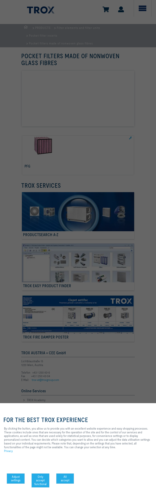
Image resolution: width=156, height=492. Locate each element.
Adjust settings (16, 478)
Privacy (8, 451)
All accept (65, 478)
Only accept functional (40, 480)
